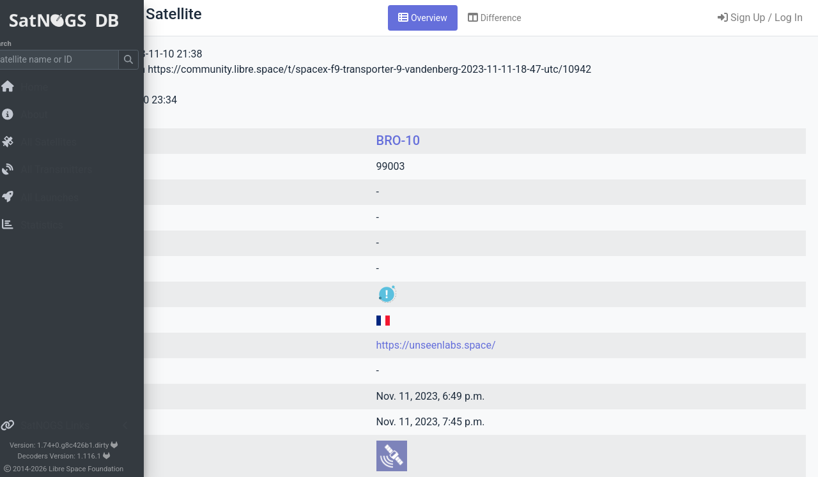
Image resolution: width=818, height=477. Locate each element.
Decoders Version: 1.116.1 (80, 456)
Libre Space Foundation (102, 469)
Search (16, 44)
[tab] (502, 18)
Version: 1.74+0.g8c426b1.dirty (80, 445)
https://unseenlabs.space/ (523, 345)
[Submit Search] (144, 60)
